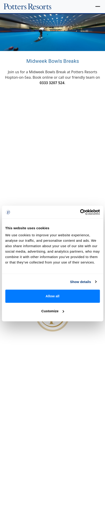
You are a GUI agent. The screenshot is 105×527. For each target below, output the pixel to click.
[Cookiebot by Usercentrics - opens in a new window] (80, 212)
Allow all (52, 296)
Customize (52, 311)
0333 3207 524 (52, 82)
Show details (80, 282)
